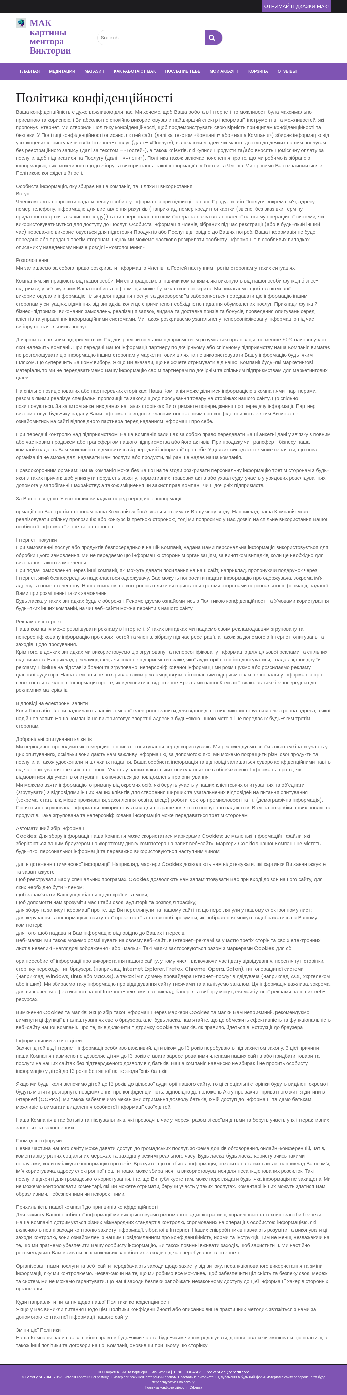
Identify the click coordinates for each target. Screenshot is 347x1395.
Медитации (62, 71)
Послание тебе (182, 71)
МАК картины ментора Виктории (50, 36)
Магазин (94, 71)
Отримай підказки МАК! (296, 6)
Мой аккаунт (224, 71)
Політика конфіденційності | (167, 1387)
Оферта (196, 1387)
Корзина (258, 71)
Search (213, 37)
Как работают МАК (135, 71)
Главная (30, 71)
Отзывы (287, 71)
